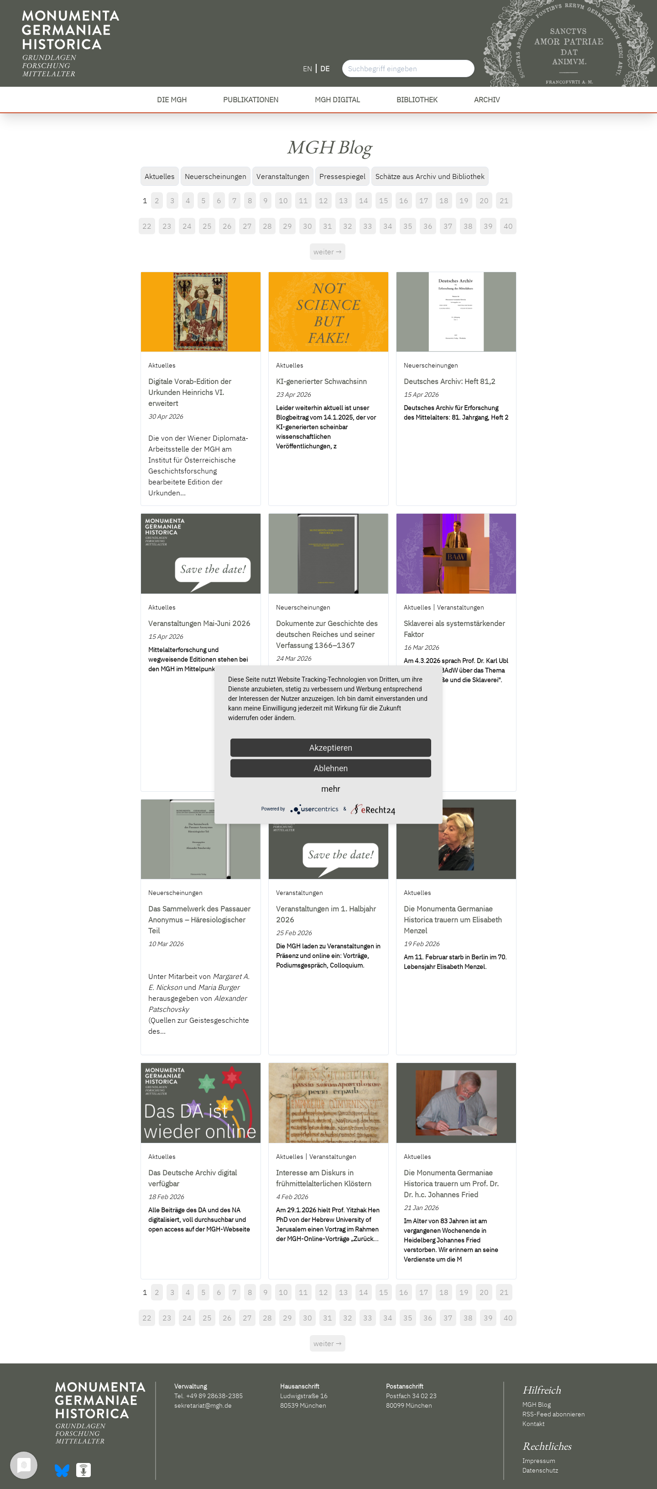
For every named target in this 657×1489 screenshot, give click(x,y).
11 (303, 200)
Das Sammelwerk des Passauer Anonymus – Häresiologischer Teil (199, 919)
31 (327, 226)
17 (423, 200)
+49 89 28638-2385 (214, 1396)
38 (468, 226)
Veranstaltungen (282, 176)
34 (387, 226)
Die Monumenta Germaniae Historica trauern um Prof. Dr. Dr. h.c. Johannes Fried (451, 1183)
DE (324, 68)
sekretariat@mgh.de (203, 1405)
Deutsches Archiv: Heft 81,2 (449, 381)
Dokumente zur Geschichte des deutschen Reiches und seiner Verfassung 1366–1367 (327, 634)
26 (227, 226)
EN (307, 68)
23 (167, 226)
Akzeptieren (331, 747)
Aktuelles (160, 176)
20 (484, 200)
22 (146, 226)
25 (207, 226)
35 (407, 226)
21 (504, 200)
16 (403, 200)
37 (448, 226)
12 (323, 200)
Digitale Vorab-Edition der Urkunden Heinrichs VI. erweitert (189, 392)
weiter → (327, 251)
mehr (330, 788)
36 (428, 226)
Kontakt (533, 1424)
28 (267, 226)
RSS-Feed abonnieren (553, 1414)
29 (287, 226)
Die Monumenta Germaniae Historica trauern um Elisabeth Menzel (453, 919)
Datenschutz (540, 1470)
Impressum (538, 1461)
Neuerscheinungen (215, 176)
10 (283, 200)
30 (307, 226)
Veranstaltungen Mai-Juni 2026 (199, 623)
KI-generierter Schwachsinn (321, 381)
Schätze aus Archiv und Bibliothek (430, 176)
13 (343, 200)
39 (488, 226)
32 (347, 226)
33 (367, 226)
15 (383, 200)
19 (464, 200)
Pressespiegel (342, 176)
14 (363, 200)
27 (247, 226)
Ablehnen (330, 768)
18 (443, 200)
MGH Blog (536, 1404)
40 (508, 226)
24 (187, 226)
